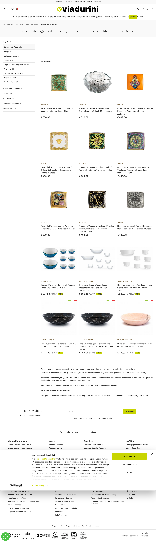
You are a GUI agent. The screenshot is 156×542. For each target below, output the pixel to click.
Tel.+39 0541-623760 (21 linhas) (20, 491)
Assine (129, 411)
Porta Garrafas (10, 98)
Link (109, 418)
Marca (140, 17)
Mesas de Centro (55, 448)
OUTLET (133, 17)
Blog (57, 491)
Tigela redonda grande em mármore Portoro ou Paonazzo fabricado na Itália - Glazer (96, 346)
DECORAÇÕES (82, 17)
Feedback (59, 488)
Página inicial (8, 24)
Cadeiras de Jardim (92, 454)
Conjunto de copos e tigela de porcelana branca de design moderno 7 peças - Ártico (134, 288)
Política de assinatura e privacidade (104, 488)
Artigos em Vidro (11, 56)
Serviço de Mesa (31, 24)
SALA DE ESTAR (36, 17)
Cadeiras (88, 441)
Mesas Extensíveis (17, 441)
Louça (8, 52)
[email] (94, 411)
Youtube (131, 495)
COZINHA (117, 17)
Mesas (51, 441)
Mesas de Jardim (55, 454)
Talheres (8, 60)
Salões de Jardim (133, 448)
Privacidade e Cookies (63, 498)
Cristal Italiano (11, 82)
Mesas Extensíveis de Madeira (20, 448)
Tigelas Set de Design (48, 24)
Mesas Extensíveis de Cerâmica (20, 445)
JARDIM (92, 17)
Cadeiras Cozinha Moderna (95, 448)
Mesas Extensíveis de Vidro (19, 451)
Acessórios (9, 109)
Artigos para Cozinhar (13, 88)
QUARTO (99, 17)
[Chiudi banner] (152, 505)
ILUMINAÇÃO (48, 17)
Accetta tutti (129, 508)
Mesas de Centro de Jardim (137, 454)
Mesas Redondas (55, 445)
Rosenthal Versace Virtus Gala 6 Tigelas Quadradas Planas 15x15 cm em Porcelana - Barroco (96, 229)
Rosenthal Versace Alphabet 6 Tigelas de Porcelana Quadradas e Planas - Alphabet (135, 111)
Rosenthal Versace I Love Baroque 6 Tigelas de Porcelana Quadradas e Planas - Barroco (56, 170)
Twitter (130, 498)
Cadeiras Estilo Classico (93, 445)
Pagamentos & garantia (100, 498)
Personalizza (129, 516)
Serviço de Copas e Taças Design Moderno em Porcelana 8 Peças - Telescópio (93, 288)
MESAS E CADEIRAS (21, 17)
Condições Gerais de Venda (65, 495)
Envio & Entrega (97, 491)
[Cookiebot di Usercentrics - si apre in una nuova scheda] (15, 537)
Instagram (132, 491)
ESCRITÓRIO (108, 17)
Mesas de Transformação (58, 451)
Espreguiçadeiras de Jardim (137, 445)
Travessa (9, 69)
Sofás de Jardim (132, 451)
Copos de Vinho (11, 78)
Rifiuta (129, 524)
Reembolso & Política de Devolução (104, 495)
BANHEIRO (71, 17)
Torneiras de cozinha (12, 103)
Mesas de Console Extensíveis (20, 454)
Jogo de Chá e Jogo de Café (16, 65)
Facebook (132, 488)
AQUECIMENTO (60, 17)
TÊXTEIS (125, 17)
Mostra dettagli (38, 537)
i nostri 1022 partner (46, 510)
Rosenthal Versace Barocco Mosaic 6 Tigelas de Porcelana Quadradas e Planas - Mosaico (133, 170)
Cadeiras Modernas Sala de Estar (97, 451)
